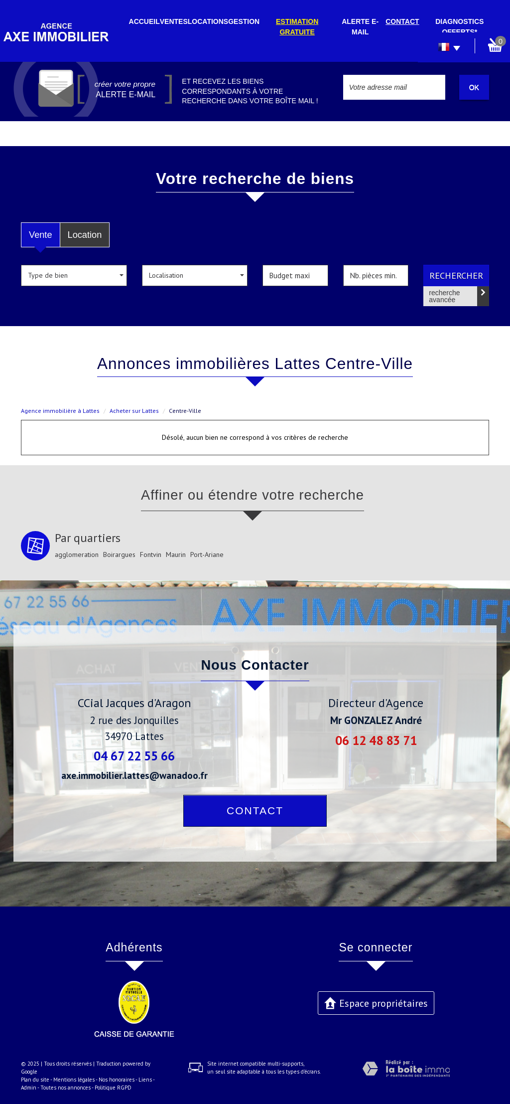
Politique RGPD (113, 1087)
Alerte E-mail (360, 26)
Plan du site (35, 1079)
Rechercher (456, 275)
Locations (208, 21)
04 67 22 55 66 (134, 755)
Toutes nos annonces (65, 1087)
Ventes (174, 21)
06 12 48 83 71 (376, 740)
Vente (40, 235)
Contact (402, 21)
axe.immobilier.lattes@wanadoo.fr (134, 775)
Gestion (243, 21)
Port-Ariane (207, 554)
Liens (145, 1079)
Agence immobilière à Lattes (60, 410)
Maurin (176, 554)
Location (85, 235)
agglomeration (77, 554)
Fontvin (150, 554)
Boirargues (119, 554)
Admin (28, 1087)
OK (474, 87)
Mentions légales (74, 1079)
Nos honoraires (116, 1079)
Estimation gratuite (297, 26)
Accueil (144, 21)
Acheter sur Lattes (134, 410)
